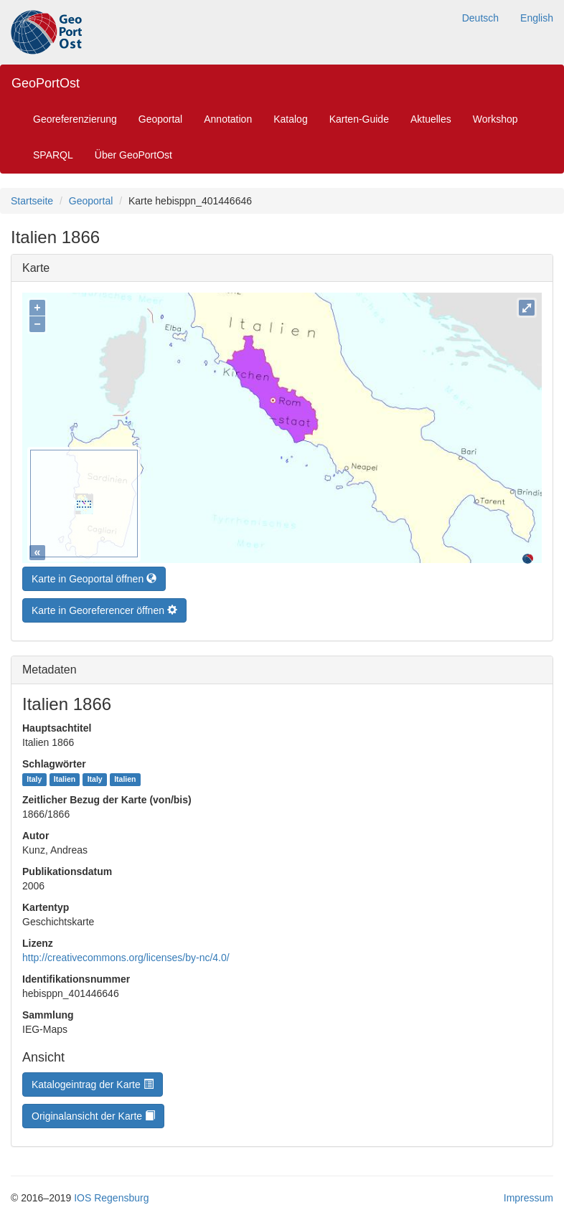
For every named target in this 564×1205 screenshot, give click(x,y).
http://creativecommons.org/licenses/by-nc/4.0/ (126, 954)
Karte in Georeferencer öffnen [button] (104, 607)
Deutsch (480, 18)
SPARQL (53, 155)
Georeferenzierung (75, 119)
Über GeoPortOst (133, 155)
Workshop (495, 119)
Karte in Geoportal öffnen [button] (94, 575)
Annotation (228, 119)
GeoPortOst (45, 83)
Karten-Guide (359, 119)
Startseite (32, 201)
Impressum (528, 1194)
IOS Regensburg (111, 1194)
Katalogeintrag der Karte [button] (93, 1081)
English (536, 18)
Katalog (290, 119)
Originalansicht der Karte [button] (93, 1112)
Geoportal (160, 119)
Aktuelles (430, 119)
